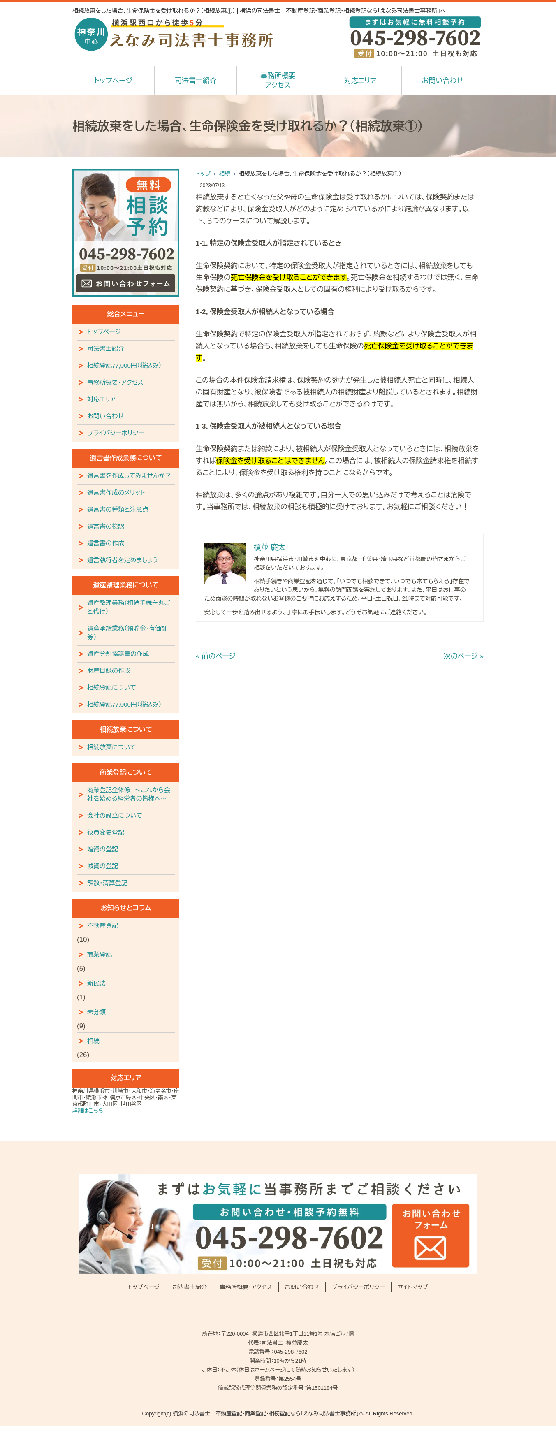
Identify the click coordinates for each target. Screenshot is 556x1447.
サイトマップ (413, 1287)
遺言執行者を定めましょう (122, 560)
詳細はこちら (87, 1111)
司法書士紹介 (196, 81)
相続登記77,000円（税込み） (124, 365)
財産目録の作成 (108, 670)
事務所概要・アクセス (115, 382)
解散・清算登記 (107, 882)
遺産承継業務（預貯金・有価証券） (127, 632)
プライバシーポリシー (115, 432)
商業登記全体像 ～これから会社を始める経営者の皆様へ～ (128, 794)
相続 (224, 173)
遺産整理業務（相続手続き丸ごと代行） (128, 607)
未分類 (96, 1012)
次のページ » (464, 656)
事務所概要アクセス (277, 81)
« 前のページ (216, 656)
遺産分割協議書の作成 (118, 653)
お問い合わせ (442, 81)
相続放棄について (111, 747)
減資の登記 (102, 866)
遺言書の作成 (105, 543)
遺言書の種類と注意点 (117, 509)
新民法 (96, 983)
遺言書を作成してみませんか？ (129, 475)
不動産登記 (102, 925)
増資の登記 (102, 849)
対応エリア (360, 81)
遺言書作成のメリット (116, 492)
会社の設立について (114, 815)
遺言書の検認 (105, 526)
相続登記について (111, 687)
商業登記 (99, 954)
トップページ (113, 81)
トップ (203, 173)
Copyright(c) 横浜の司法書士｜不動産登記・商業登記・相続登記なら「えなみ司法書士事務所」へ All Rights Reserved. (278, 1413)
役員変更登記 (105, 832)
